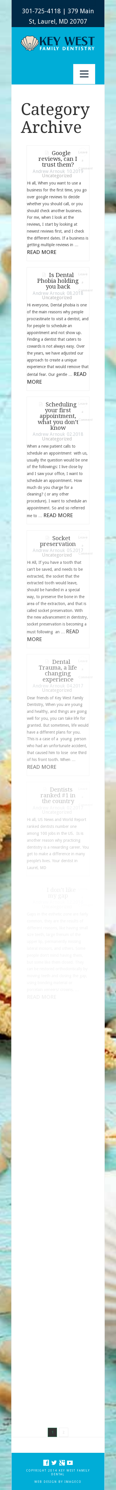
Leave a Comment (82, 153)
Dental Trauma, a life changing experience (58, 670)
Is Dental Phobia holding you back (58, 281)
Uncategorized (57, 175)
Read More (41, 252)
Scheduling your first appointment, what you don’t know (58, 416)
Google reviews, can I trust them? (57, 159)
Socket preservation (58, 541)
